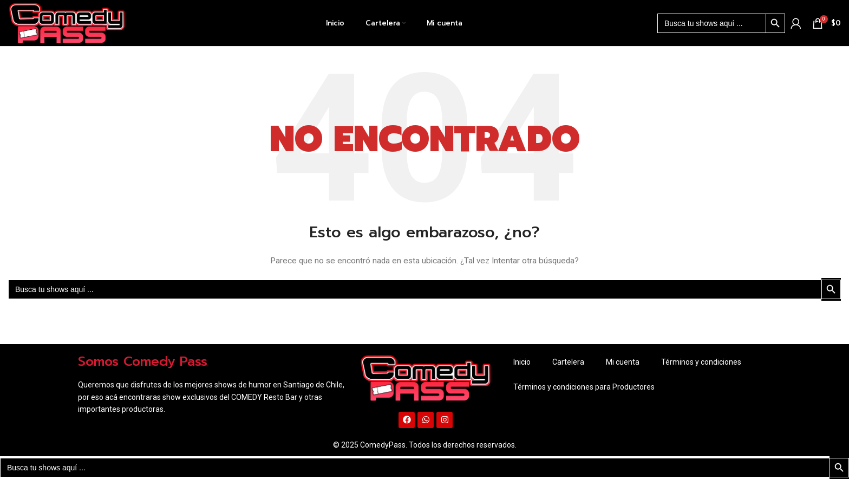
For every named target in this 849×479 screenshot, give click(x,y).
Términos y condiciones (701, 362)
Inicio (522, 362)
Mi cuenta (622, 362)
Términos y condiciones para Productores (584, 387)
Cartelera (568, 362)
